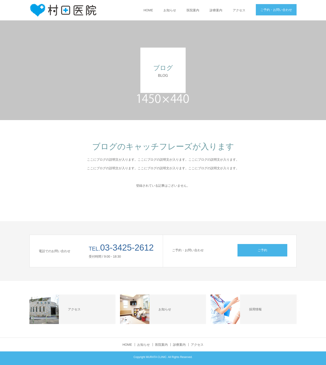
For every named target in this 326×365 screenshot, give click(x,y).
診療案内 (216, 10)
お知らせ (169, 10)
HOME (148, 10)
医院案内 (193, 10)
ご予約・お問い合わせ (276, 10)
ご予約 (262, 250)
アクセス (239, 10)
